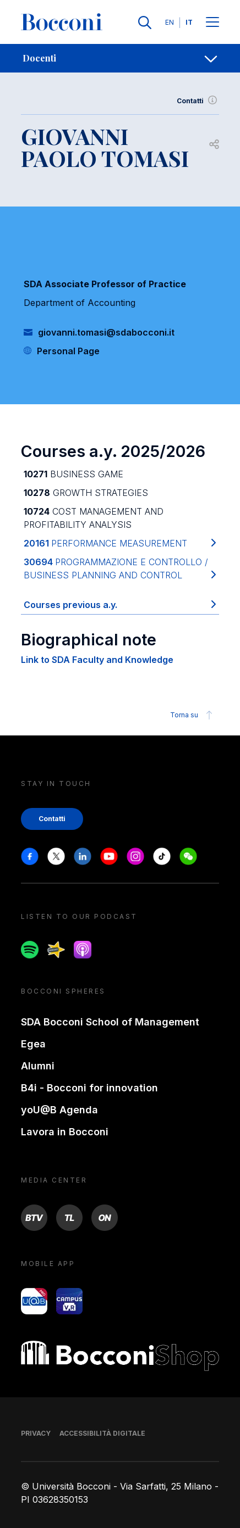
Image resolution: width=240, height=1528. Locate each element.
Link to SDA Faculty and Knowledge (97, 659)
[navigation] (120, 58)
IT (189, 22)
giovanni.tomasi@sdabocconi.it (106, 332)
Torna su (193, 715)
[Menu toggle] (212, 23)
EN (169, 22)
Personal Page (68, 350)
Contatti (198, 101)
